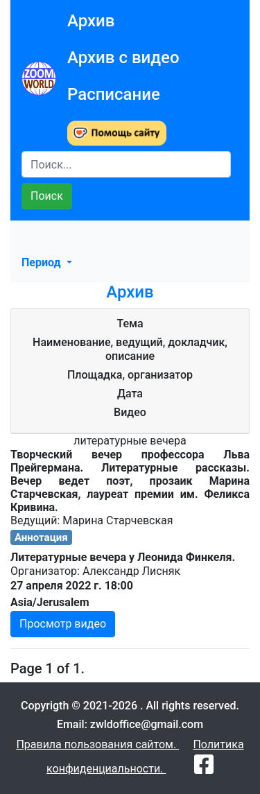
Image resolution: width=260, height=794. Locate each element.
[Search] (126, 164)
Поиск (47, 195)
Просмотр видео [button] (62, 623)
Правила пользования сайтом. (97, 744)
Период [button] (42, 262)
